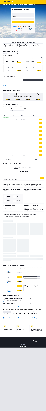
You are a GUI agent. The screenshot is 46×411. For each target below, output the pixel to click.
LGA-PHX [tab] (30, 167)
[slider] (36, 110)
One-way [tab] (16, 53)
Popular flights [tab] (13, 313)
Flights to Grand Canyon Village (34, 318)
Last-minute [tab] (12, 53)
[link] (8, 99)
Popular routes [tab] (25, 313)
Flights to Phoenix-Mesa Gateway (34, 317)
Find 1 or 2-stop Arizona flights (7, 301)
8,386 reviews (9, 273)
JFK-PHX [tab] (19, 167)
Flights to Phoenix (5, 84)
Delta (8, 271)
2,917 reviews (9, 282)
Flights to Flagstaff (35, 84)
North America (6, 39)
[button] (17, 14)
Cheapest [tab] (5, 53)
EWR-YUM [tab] (26, 167)
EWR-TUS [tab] (23, 167)
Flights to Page (31, 319)
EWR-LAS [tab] (16, 167)
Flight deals (21, 4)
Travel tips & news (30, 4)
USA (9, 39)
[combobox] (14, 11)
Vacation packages (13, 4)
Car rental (25, 4)
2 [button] (37, 159)
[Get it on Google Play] (21, 346)
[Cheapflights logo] (7, 1)
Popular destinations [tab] (18, 313)
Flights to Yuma (25, 84)
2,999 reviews (9, 291)
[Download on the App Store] (24, 346)
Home (4, 4)
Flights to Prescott (19, 319)
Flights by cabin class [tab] (6, 313)
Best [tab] (8, 53)
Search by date (8, 4)
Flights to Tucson (15, 84)
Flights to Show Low (5, 85)
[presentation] (29, 9)
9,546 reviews (9, 278)
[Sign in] (34, 4)
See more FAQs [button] (17, 306)
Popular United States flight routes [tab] (32, 313)
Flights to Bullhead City (6, 319)
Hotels (18, 4)
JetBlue (8, 280)
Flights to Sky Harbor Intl (6, 317)
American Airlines (9, 284)
